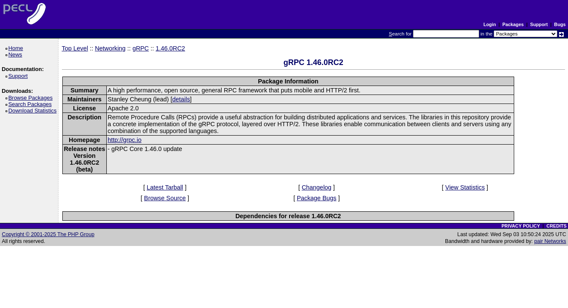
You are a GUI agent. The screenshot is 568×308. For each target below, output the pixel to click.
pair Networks (550, 241)
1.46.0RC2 (170, 48)
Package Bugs (317, 198)
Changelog (316, 187)
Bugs (560, 24)
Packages (513, 24)
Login (489, 24)
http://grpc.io (124, 139)
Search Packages (31, 104)
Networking (110, 48)
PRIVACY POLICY (520, 225)
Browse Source (165, 198)
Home (17, 48)
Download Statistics (34, 110)
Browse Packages (32, 98)
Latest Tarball (164, 187)
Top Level (75, 48)
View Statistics (465, 187)
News (16, 54)
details (181, 99)
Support (539, 24)
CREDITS (556, 225)
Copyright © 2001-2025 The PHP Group (48, 234)
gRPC (140, 48)
